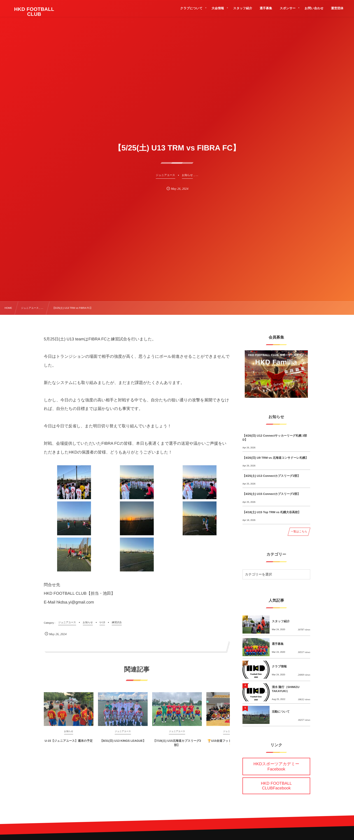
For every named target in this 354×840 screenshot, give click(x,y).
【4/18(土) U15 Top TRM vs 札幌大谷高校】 (271, 512)
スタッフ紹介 (281, 621)
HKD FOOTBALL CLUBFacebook (276, 785)
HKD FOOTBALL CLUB (34, 12)
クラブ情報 (279, 666)
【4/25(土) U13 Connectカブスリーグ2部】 (271, 475)
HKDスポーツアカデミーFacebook (276, 766)
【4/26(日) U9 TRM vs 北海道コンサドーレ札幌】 (275, 457)
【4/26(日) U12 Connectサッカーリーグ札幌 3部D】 (274, 437)
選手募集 (278, 644)
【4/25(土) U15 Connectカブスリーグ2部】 (271, 494)
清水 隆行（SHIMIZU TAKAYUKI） (285, 689)
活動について (281, 711)
